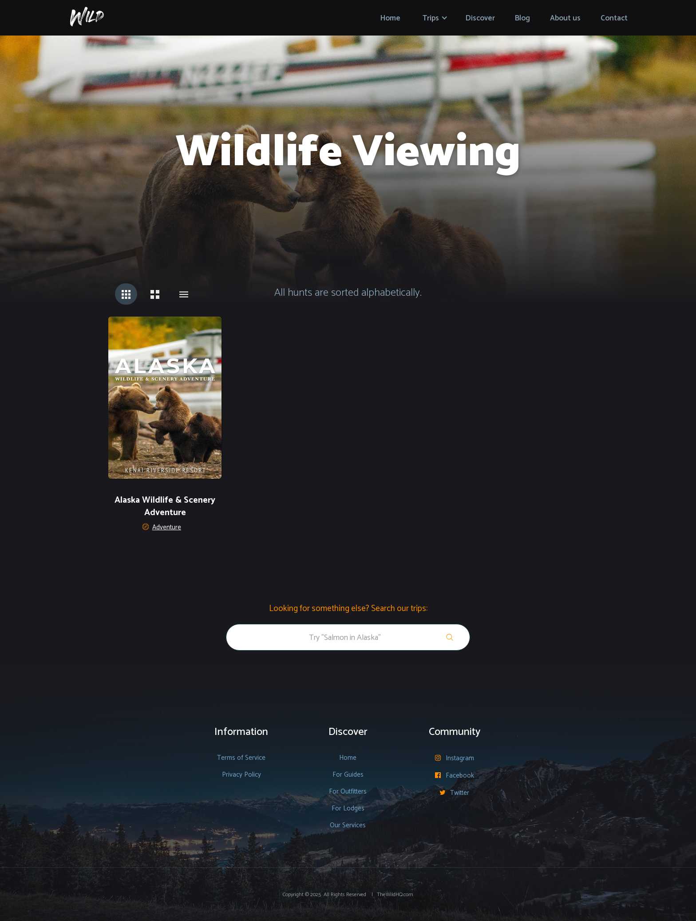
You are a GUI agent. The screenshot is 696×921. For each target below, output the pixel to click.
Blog (522, 18)
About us (565, 18)
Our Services (348, 825)
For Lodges (348, 808)
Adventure (166, 527)
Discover (480, 18)
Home (390, 18)
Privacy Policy (241, 774)
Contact (614, 18)
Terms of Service (241, 757)
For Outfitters (348, 791)
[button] (435, 18)
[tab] (126, 294)
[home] (87, 14)
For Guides (348, 774)
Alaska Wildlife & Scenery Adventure (165, 506)
